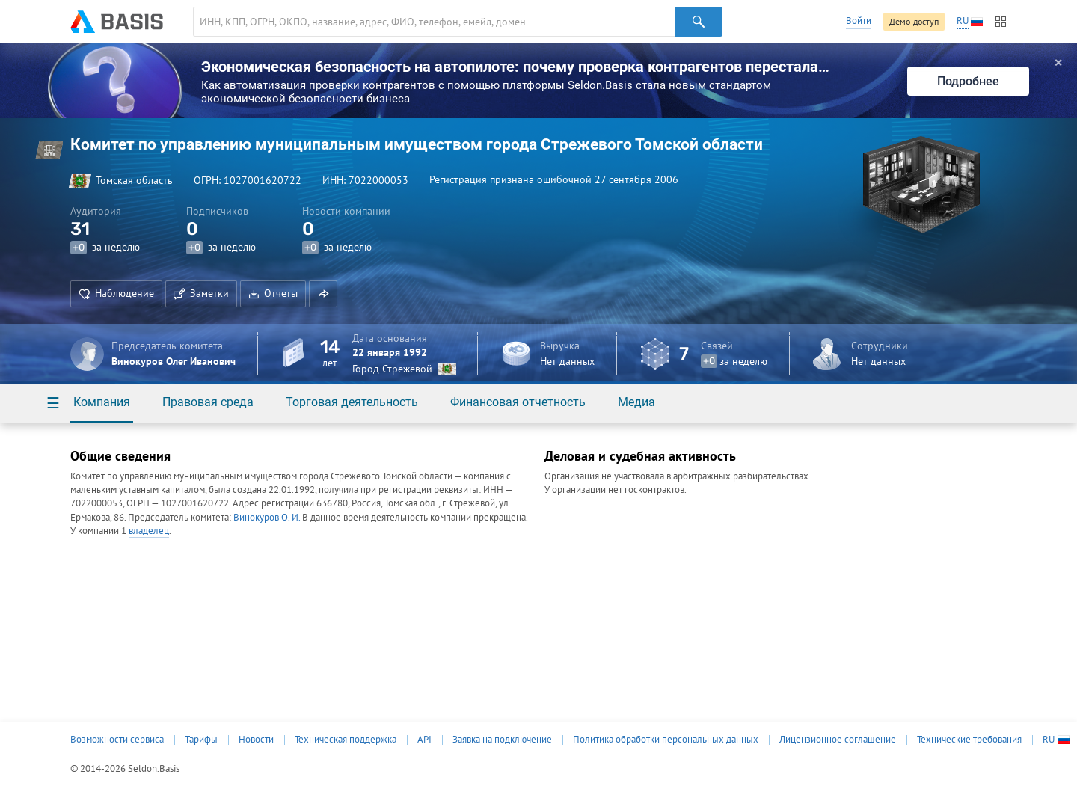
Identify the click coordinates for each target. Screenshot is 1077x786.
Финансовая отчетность (518, 402)
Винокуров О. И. (266, 517)
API (424, 740)
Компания (101, 402)
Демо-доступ (914, 21)
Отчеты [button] (273, 293)
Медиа (636, 402)
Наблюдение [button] (116, 293)
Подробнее (968, 81)
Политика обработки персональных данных (665, 740)
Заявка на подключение (502, 740)
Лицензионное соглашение (837, 740)
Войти (858, 20)
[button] (323, 293)
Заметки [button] (201, 293)
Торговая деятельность (352, 402)
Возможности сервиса (117, 740)
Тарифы (201, 740)
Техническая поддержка (345, 740)
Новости (256, 740)
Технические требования (969, 740)
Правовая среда (208, 402)
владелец (149, 530)
